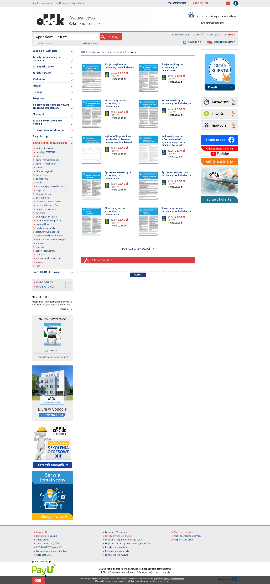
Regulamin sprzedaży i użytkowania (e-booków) (127, 543)
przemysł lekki (43, 224)
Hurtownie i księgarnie (46, 536)
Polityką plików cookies (173, 579)
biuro (38, 156)
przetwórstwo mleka (45, 228)
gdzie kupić (194, 42)
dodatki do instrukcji (45, 148)
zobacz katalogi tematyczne (52, 357)
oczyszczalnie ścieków (47, 205)
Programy (38, 98)
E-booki (37, 92)
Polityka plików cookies (116, 547)
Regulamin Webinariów (116, 532)
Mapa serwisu (213, 35)
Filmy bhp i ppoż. (42, 136)
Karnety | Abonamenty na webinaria (47, 59)
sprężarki (40, 247)
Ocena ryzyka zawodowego (48, 130)
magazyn (40, 190)
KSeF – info (39, 79)
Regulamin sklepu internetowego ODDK (123, 540)
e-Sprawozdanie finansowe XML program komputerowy (51, 106)
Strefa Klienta (42, 540)
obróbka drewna (43, 194)
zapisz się (64, 309)
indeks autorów (45, 287)
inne (38, 266)
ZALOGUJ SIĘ (201, 3)
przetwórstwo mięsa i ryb (47, 232)
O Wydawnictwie (180, 35)
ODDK (84, 52)
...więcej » (166, 572)
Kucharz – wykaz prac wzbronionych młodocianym (116, 103)
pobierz (53, 350)
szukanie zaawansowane (89, 43)
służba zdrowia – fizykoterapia (50, 239)
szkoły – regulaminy (45, 251)
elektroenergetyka (44, 171)
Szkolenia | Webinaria (45, 50)
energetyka (41, 175)
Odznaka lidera (43, 555)
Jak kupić (198, 35)
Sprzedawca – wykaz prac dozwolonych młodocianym (176, 174)
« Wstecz (138, 275)
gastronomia (42, 179)
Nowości (218, 114)
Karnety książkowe (43, 66)
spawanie (40, 243)
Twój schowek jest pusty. (212, 23)
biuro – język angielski (46, 164)
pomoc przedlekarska (46, 217)
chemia (39, 167)
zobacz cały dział (138, 248)
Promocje (218, 125)
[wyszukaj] (66, 37)
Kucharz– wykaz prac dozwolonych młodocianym (176, 102)
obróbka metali (43, 198)
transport (40, 254)
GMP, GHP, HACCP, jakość (46, 272)
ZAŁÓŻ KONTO (177, 3)
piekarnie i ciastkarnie (46, 209)
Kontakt (230, 35)
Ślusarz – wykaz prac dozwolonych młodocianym (176, 210)
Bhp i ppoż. (39, 114)
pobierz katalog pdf (102, 260)
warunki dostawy (224, 42)
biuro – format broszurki (47, 160)
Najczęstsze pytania (183, 532)
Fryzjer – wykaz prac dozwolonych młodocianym (119, 66)
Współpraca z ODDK (183, 540)
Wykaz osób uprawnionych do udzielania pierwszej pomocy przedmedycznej (119, 139)
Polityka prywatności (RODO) (118, 536)
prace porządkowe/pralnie (48, 220)
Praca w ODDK (42, 532)
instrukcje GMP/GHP (45, 152)
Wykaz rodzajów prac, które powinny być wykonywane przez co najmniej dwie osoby (173, 140)
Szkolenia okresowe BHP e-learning (48, 122)
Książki (37, 85)
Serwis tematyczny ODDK (48, 543)
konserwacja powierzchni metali (51, 186)
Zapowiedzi (220, 102)
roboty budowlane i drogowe (49, 236)
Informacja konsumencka (117, 551)
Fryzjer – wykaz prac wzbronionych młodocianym (172, 67)
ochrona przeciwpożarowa (48, 201)
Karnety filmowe (42, 73)
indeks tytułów (45, 282)
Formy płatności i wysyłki (116, 555)
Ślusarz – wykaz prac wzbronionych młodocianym (116, 211)
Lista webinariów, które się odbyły (52, 551)
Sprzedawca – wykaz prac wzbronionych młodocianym (118, 175)
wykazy (39, 262)
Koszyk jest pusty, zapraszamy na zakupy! (217, 16)
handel (39, 183)
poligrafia (40, 213)
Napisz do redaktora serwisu (187, 536)
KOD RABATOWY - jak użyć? (48, 547)
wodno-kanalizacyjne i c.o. (48, 258)
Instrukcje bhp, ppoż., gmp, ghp (53, 143)
